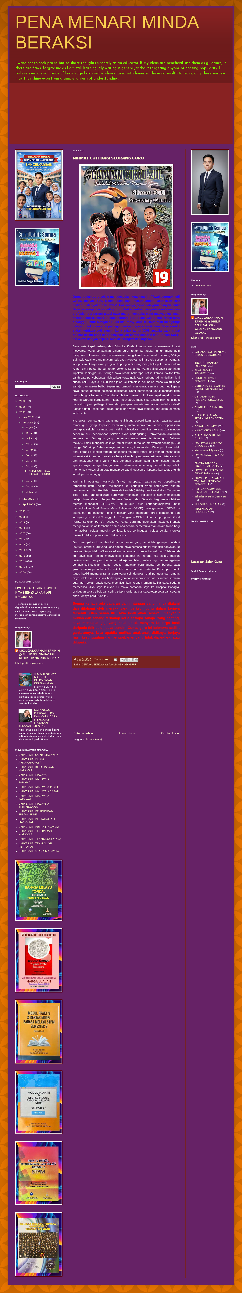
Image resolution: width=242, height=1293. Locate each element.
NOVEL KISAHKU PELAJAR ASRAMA (206, 464)
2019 (22, 522)
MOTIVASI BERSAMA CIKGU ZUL (208, 445)
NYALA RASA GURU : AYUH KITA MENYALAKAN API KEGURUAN (35, 593)
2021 (22, 517)
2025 (22, 406)
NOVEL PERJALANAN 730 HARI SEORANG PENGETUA (209, 481)
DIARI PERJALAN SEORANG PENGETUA (209, 417)
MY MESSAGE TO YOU (209, 455)
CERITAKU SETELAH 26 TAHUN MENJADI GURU (109, 665)
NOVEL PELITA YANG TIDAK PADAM (208, 472)
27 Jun (30, 427)
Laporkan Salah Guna (206, 562)
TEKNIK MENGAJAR (207, 504)
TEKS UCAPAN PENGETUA (204, 511)
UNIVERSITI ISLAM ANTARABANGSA (31, 761)
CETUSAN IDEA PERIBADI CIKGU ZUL (208, 398)
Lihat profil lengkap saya (29, 663)
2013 (22, 550)
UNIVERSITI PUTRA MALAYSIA (39, 827)
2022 (22, 511)
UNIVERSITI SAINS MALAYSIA (38, 755)
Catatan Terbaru (84, 733)
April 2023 (29, 504)
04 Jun (30, 466)
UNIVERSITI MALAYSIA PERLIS (39, 787)
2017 (22, 533)
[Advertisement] (121, 112)
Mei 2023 (28, 499)
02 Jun (30, 486)
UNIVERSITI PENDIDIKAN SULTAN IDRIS (36, 813)
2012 (22, 555)
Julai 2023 (28, 417)
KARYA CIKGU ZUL (206, 430)
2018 (22, 528)
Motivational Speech (206, 450)
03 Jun (30, 481)
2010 (22, 566)
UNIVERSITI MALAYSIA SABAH (39, 791)
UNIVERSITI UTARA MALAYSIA (39, 851)
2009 (23, 572)
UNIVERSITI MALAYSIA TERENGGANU (34, 806)
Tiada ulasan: (102, 659)
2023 (22, 412)
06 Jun (30, 455)
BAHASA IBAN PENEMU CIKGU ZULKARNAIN (210, 354)
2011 (22, 561)
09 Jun (30, 444)
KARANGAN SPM (205, 426)
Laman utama (127, 733)
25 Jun (30, 433)
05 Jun (30, 461)
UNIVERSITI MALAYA (33, 775)
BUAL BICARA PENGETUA (203, 372)
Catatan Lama (170, 733)
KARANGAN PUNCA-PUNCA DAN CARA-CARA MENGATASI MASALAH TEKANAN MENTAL (38, 718)
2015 (22, 544)
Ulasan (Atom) (93, 739)
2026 (22, 401)
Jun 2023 (28, 422)
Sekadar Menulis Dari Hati (210, 496)
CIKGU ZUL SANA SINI (209, 407)
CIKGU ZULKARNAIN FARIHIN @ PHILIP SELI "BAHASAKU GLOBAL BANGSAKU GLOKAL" (39, 655)
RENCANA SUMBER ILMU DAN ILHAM (207, 491)
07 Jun (30, 449)
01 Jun (30, 492)
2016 (22, 539)
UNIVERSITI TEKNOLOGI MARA (40, 839)
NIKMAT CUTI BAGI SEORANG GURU (108, 158)
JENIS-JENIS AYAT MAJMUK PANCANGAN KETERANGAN (46, 679)
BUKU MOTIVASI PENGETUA (205, 380)
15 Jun (29, 438)
